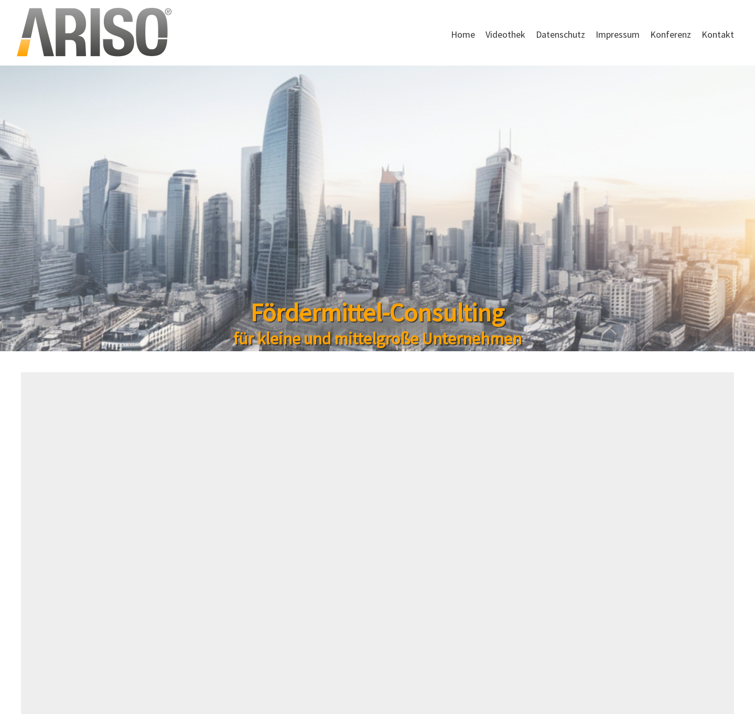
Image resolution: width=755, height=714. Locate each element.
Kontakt (718, 34)
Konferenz (670, 34)
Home (463, 34)
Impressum (618, 34)
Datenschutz (560, 34)
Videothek (505, 34)
